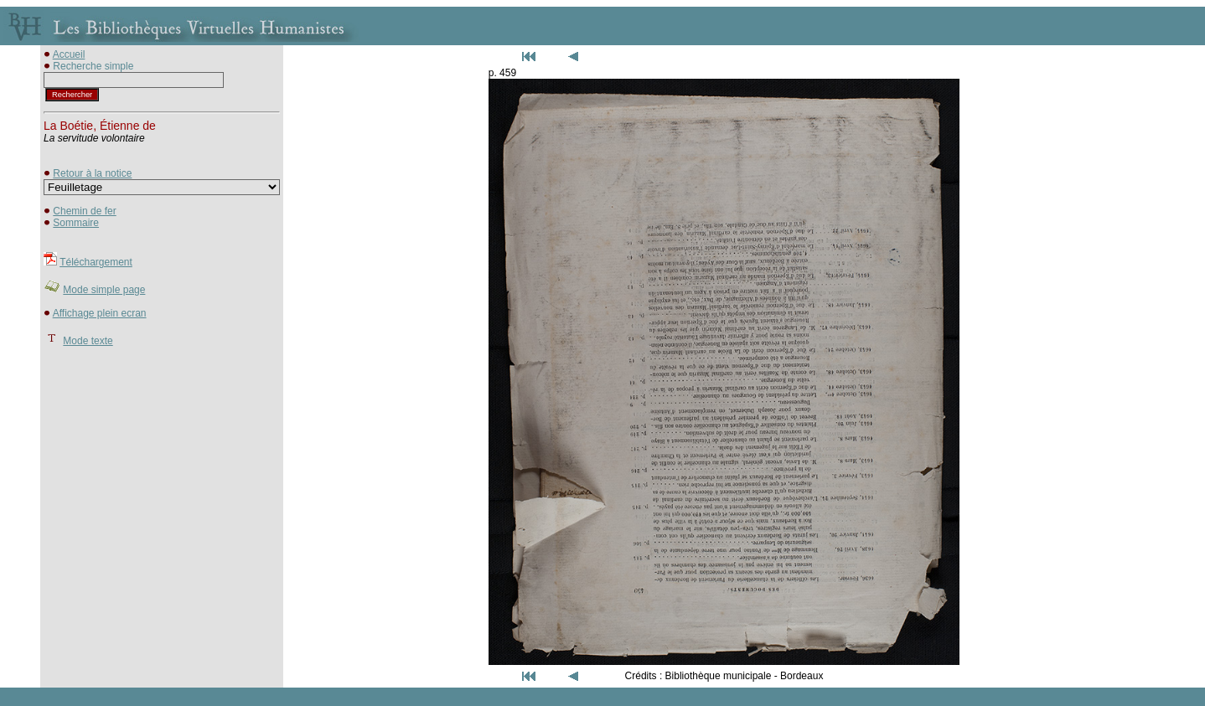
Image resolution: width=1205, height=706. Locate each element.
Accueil (69, 54)
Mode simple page (104, 290)
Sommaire (76, 223)
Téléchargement (95, 262)
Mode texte (87, 341)
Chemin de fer (84, 211)
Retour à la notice (92, 173)
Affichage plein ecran (100, 313)
